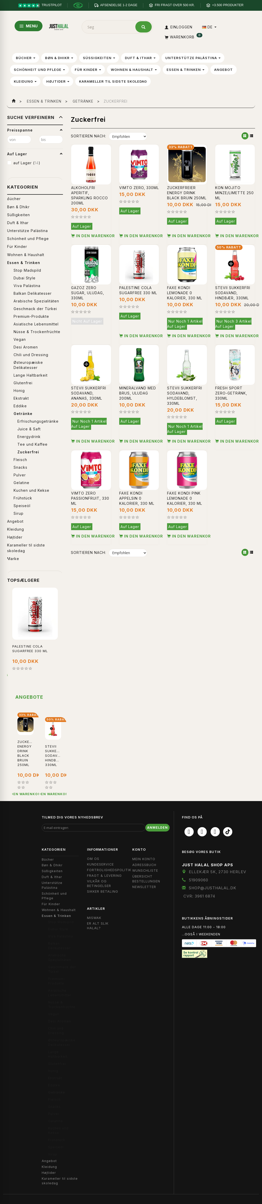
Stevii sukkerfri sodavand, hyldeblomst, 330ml (184, 396)
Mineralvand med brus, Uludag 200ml (137, 393)
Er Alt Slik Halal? (97, 926)
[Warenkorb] (183, 37)
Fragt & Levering (104, 876)
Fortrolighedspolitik (109, 870)
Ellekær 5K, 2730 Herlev (217, 871)
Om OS (93, 859)
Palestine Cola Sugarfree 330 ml (30, 648)
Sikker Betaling (102, 891)
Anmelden (157, 827)
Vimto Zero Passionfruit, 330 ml (90, 498)
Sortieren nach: (88, 136)
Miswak (94, 918)
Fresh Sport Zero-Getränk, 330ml (231, 393)
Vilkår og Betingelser (99, 883)
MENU (28, 26)
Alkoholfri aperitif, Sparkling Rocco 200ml (89, 195)
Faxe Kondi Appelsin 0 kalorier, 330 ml (136, 498)
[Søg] (143, 26)
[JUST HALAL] (59, 26)
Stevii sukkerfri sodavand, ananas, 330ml (88, 393)
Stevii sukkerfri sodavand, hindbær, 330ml (232, 293)
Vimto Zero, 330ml (139, 187)
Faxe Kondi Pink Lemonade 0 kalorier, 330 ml (184, 498)
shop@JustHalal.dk (212, 887)
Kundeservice (100, 864)
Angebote (29, 697)
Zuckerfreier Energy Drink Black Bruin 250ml (186, 192)
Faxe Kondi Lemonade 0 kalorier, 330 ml (184, 293)
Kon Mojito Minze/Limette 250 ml (234, 192)
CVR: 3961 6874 (199, 896)
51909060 (198, 880)
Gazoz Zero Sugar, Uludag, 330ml (87, 293)
